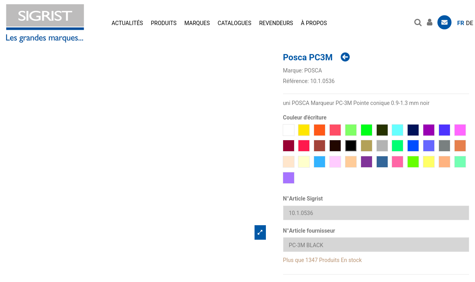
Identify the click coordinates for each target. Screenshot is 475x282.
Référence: (296, 81)
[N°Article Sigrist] (376, 213)
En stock (351, 260)
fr (460, 23)
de (469, 23)
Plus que (293, 260)
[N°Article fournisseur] (376, 245)
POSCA (313, 70)
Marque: (293, 70)
